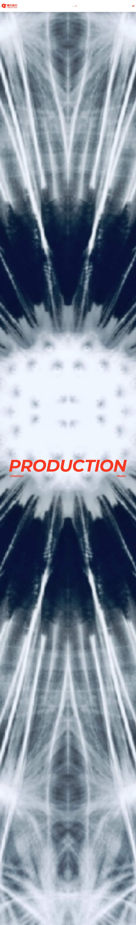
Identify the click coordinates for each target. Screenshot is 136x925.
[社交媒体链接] (133, 6)
